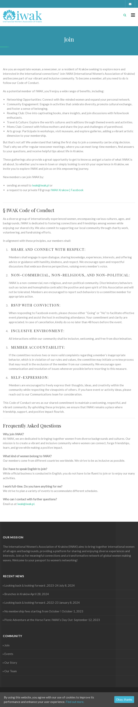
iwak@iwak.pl (40, 185)
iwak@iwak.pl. (26, 504)
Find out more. (75, 702)
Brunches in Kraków (16, 594)
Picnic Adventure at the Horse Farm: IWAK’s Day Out (38, 620)
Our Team (10, 671)
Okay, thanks (124, 699)
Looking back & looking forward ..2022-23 (31, 602)
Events (8, 654)
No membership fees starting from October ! (32, 611)
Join (6, 645)
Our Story (10, 662)
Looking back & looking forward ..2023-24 (31, 585)
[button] (66, 190)
